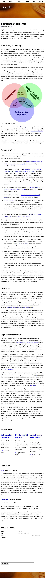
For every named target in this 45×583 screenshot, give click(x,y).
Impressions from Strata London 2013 (36, 437)
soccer (35, 214)
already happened (8, 369)
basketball (30, 214)
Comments (5, 465)
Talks (18, 1)
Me (33, 1)
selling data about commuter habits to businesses (19, 307)
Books (11, 1)
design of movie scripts (23, 216)
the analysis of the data (37, 131)
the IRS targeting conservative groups (27, 342)
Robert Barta (4, 499)
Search (40, 1)
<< (1, 26)
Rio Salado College (9, 200)
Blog (3, 1)
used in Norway (34, 385)
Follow (26, 1)
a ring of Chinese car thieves (21, 243)
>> (11, 26)
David (2, 470)
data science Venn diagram (20, 127)
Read (2, 450)
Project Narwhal (39, 375)
